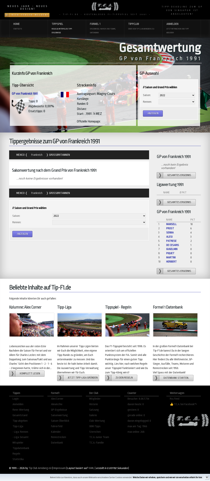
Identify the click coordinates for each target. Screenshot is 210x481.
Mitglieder (95, 398)
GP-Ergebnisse (59, 409)
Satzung (94, 409)
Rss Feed (174, 398)
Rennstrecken (58, 437)
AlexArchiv (56, 404)
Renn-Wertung (21, 409)
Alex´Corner (57, 398)
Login (16, 398)
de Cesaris (172, 245)
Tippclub (143, 26)
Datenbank (57, 442)
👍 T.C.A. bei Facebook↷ (183, 404)
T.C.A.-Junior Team (99, 437)
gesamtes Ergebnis (179, 175)
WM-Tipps (95, 426)
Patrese (171, 241)
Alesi (169, 236)
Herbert (171, 261)
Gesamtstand (20, 415)
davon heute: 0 (136, 404)
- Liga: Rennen (20, 431)
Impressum (59, 468)
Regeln (16, 453)
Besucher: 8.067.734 (138, 398)
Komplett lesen (30, 373)
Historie (93, 404)
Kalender (56, 431)
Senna (170, 232)
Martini (171, 257)
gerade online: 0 (136, 415)
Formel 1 (105, 28)
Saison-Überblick (60, 420)
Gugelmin (171, 249)
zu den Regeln (124, 377)
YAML (91, 468)
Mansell (171, 224)
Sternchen (95, 431)
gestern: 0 (133, 409)
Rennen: (147, 101)
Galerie (93, 415)
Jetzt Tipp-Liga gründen (83, 377)
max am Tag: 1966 (137, 426)
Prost (170, 228)
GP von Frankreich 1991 (25, 93)
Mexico (20, 154)
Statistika (18, 459)
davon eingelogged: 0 (139, 420)
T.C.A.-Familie (96, 442)
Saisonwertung (59, 415)
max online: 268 (136, 431)
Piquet (170, 253)
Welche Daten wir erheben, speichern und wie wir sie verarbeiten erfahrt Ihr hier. (167, 477)
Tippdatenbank (21, 448)
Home (28, 26)
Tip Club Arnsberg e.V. (40, 468)
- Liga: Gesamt (21, 437)
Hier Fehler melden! (30, 15)
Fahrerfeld (56, 426)
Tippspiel (67, 28)
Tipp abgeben (20, 420)
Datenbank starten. (176, 377)
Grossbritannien (59, 154)
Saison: (147, 95)
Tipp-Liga (18, 426)
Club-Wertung (97, 420)
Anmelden (181, 28)
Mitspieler (18, 442)
